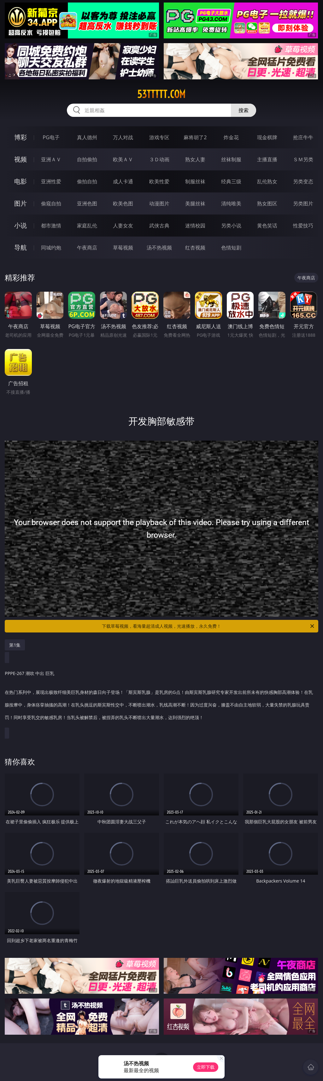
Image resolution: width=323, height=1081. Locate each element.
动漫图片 (159, 203)
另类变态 (303, 181)
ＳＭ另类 (303, 159)
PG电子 (51, 137)
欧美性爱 (159, 181)
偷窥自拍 (51, 203)
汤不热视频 (159, 247)
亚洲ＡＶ (51, 159)
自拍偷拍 (87, 159)
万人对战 (123, 137)
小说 (20, 225)
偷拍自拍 (87, 181)
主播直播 (267, 159)
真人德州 (87, 137)
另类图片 (303, 203)
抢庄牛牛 (303, 137)
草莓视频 (123, 247)
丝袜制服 (231, 159)
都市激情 (51, 225)
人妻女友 (123, 225)
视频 (20, 159)
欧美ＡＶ (123, 159)
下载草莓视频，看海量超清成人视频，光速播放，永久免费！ (208, 626)
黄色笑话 (267, 225)
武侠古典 (159, 225)
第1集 (15, 645)
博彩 (20, 137)
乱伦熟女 (267, 181)
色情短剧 (231, 247)
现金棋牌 (267, 137)
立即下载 (205, 1067)
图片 (20, 203)
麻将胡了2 (195, 137)
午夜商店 (87, 247)
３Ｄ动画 (159, 159)
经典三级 (231, 181)
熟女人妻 (195, 159)
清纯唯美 (231, 203)
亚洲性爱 (51, 181)
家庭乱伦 (87, 225)
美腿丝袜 (195, 203)
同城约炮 (51, 247)
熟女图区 (267, 203)
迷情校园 (195, 225)
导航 (20, 247)
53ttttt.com (161, 94)
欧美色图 (123, 203)
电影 (20, 181)
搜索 (243, 110)
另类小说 (231, 225)
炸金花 (231, 137)
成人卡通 (123, 181)
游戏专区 (159, 137)
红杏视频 (195, 247)
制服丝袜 (195, 181)
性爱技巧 (303, 225)
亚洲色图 (87, 203)
